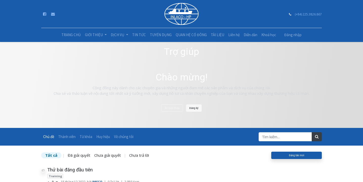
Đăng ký (193, 108)
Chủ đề (48, 136)
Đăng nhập (293, 34)
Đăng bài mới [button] (296, 155)
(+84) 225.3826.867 (308, 14)
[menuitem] (71, 35)
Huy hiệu (103, 136)
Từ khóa (86, 136)
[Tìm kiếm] (317, 137)
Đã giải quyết (79, 155)
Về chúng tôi (123, 136)
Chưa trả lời (139, 155)
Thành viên (67, 136)
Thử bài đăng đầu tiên (70, 170)
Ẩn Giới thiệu (172, 108)
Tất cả (51, 155)
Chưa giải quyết (107, 155)
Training (55, 176)
